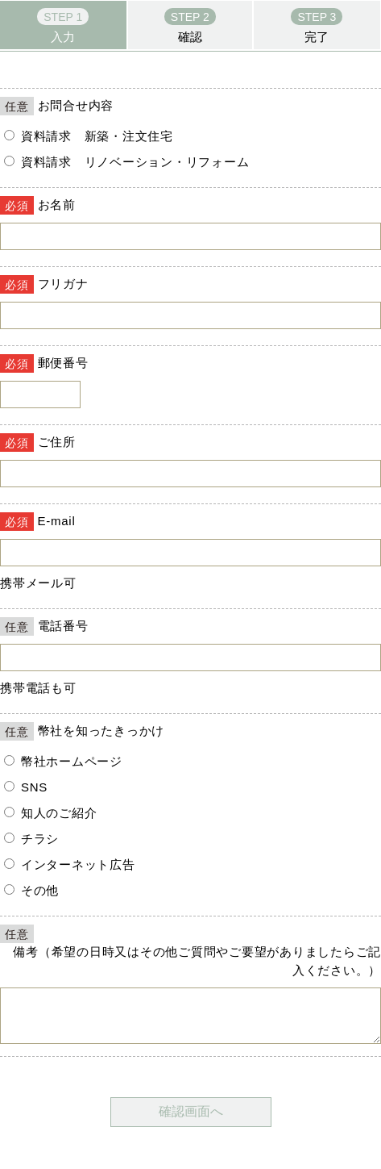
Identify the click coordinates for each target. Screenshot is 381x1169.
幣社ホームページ (63, 761)
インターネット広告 (69, 864)
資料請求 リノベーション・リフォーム (126, 162)
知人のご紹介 (50, 813)
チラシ (31, 838)
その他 (31, 890)
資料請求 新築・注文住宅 (88, 136)
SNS (26, 787)
